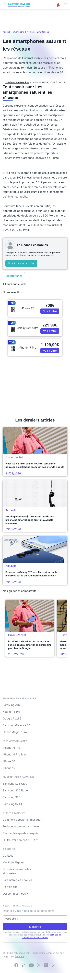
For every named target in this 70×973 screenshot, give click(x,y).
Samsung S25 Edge (15, 790)
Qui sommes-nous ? (15, 893)
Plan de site (10, 886)
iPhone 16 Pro (11, 747)
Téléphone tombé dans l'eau (21, 826)
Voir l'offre (50, 311)
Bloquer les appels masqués (20, 833)
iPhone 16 (9, 761)
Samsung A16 (11, 705)
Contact (8, 855)
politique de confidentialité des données (41, 936)
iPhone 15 (9, 768)
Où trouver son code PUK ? (20, 840)
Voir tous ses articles (21, 263)
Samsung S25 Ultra (15, 783)
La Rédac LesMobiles (17, 82)
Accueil (6, 32)
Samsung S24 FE (13, 804)
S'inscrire (35, 926)
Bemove (19, 956)
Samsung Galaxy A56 (16, 725)
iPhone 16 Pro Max (15, 754)
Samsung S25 (11, 797)
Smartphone (18, 32)
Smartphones (14, 275)
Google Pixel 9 (12, 718)
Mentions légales (13, 862)
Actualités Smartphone (38, 32)
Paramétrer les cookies (17, 880)
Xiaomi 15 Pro (11, 711)
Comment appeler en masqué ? (22, 819)
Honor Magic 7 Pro (15, 732)
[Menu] (65, 5)
